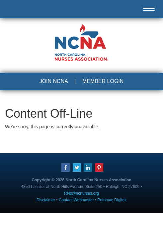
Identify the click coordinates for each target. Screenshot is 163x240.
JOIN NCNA (54, 81)
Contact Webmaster (76, 200)
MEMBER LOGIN (102, 81)
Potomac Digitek (112, 200)
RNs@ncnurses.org (81, 193)
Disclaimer (46, 200)
